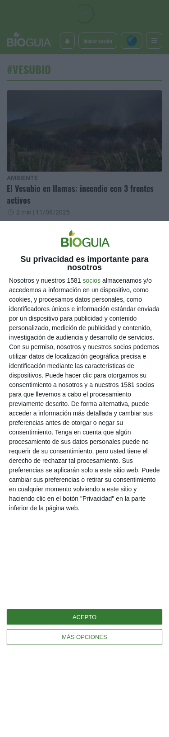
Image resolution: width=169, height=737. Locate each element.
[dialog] (84, 479)
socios (91, 280)
